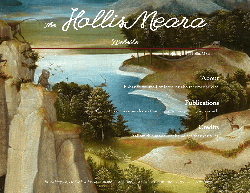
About (210, 78)
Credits (208, 127)
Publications (202, 103)
